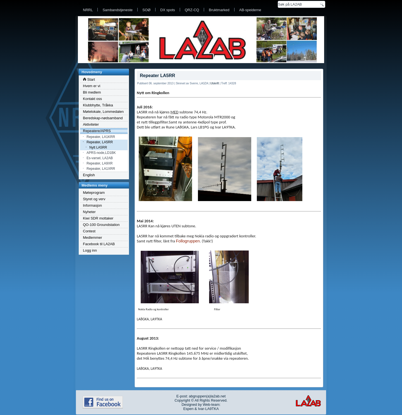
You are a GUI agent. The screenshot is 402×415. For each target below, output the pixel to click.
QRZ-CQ (192, 10)
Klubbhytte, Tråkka (98, 105)
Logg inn (90, 250)
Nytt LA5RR (98, 147)
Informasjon (92, 205)
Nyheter (89, 212)
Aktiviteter (91, 124)
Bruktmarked (219, 10)
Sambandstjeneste (117, 10)
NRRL (88, 10)
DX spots (167, 10)
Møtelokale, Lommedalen (103, 111)
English (89, 175)
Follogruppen (188, 241)
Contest (89, 231)
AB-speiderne (250, 10)
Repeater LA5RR (157, 75)
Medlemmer (92, 237)
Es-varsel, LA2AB (100, 158)
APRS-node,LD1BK (101, 153)
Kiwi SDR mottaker (98, 218)
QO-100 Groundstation (101, 225)
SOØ (146, 10)
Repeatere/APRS (97, 131)
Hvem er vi (91, 86)
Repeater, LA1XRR (101, 169)
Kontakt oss (92, 99)
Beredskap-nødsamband (103, 118)
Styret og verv (94, 199)
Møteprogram (94, 192)
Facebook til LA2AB (99, 244)
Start (89, 79)
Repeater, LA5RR (100, 142)
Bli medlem (92, 92)
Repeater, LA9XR (100, 163)
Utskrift (214, 83)
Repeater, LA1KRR (101, 137)
